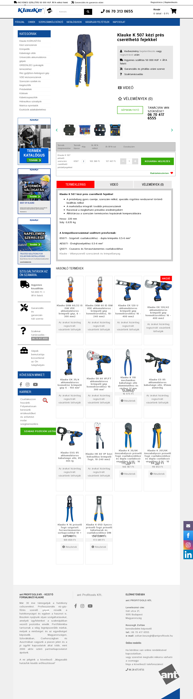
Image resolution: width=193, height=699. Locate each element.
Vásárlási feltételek (97, 22)
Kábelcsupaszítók (28, 97)
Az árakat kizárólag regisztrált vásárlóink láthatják (69, 326)
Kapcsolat (119, 22)
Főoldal (19, 22)
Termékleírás (75, 184)
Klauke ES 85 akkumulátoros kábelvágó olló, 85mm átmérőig (157, 384)
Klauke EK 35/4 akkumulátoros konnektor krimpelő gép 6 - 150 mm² (70, 384)
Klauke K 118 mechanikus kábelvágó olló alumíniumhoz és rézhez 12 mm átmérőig (128, 384)
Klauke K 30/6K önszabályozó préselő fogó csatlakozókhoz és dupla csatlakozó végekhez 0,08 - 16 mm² (128, 457)
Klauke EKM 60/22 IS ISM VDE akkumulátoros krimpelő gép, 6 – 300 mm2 (70, 311)
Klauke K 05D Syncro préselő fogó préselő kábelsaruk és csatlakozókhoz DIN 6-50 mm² (99, 530)
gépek (45, 610)
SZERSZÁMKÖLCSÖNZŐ (51, 22)
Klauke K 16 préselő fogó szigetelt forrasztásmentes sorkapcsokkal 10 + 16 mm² (70, 530)
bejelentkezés (147, 51)
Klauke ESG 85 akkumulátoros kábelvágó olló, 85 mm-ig (69, 457)
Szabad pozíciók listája (41, 431)
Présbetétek (25, 89)
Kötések (23, 93)
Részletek (128, 401)
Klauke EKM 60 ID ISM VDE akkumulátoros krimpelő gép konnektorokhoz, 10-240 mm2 (99, 311)
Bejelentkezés (170, 2)
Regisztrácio (157, 2)
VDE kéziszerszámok (30, 77)
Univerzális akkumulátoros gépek (32, 59)
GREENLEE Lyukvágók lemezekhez (31, 67)
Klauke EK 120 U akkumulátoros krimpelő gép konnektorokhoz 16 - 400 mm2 (128, 311)
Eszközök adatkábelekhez (32, 109)
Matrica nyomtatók (28, 105)
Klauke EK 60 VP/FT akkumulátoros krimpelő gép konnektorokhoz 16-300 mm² (99, 384)
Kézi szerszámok (28, 45)
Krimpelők (24, 49)
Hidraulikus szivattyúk (30, 101)
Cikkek (31, 22)
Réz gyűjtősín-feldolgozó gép (34, 73)
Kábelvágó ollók (27, 53)
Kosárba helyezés (157, 161)
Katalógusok (74, 22)
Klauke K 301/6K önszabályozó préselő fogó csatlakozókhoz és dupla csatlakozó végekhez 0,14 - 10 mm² (157, 457)
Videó (125, 88)
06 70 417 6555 (156, 116)
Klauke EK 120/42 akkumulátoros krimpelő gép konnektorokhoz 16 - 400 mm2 (158, 313)
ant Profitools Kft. (89, 595)
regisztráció (126, 55)
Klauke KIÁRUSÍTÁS (30, 41)
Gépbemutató (130, 110)
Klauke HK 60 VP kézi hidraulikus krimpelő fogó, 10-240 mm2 (99, 456)
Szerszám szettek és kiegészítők (30, 83)
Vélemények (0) (135, 99)
